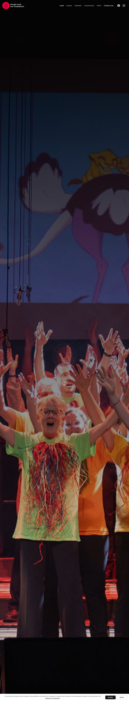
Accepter (110, 697)
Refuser (122, 697)
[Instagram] (124, 5)
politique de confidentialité (52, 698)
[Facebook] (118, 5)
